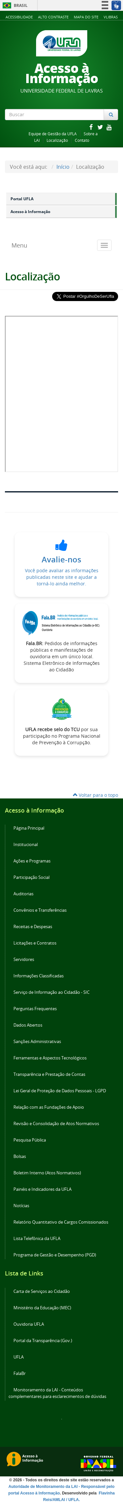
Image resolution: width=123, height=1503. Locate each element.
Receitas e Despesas (32, 926)
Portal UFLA (21, 199)
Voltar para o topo (95, 795)
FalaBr (19, 1373)
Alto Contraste (53, 16)
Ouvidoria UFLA (28, 1324)
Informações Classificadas (38, 976)
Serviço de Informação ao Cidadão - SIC (51, 992)
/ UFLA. (73, 1499)
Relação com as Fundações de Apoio (48, 1107)
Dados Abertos (27, 1025)
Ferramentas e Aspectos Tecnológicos (50, 1058)
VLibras (111, 16)
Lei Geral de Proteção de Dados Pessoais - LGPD (59, 1091)
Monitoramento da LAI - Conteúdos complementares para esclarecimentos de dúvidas (57, 1393)
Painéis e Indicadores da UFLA (42, 1189)
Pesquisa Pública (29, 1140)
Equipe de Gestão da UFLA (53, 134)
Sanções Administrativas (37, 1041)
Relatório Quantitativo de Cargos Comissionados (60, 1222)
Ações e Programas (32, 861)
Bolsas (19, 1156)
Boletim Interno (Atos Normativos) (47, 1173)
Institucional (25, 844)
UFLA (18, 1357)
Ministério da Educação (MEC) (42, 1308)
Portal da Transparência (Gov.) (42, 1340)
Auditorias (23, 894)
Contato (82, 140)
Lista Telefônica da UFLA (36, 1238)
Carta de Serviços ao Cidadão (41, 1291)
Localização (57, 140)
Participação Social (31, 877)
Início (63, 166)
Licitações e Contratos (34, 943)
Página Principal (28, 828)
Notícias (21, 1206)
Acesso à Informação (30, 211)
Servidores (23, 959)
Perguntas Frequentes (35, 1009)
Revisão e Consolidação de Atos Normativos (56, 1123)
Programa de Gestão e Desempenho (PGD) (54, 1255)
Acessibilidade (19, 16)
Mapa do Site (86, 16)
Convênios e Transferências (40, 910)
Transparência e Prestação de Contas (49, 1074)
